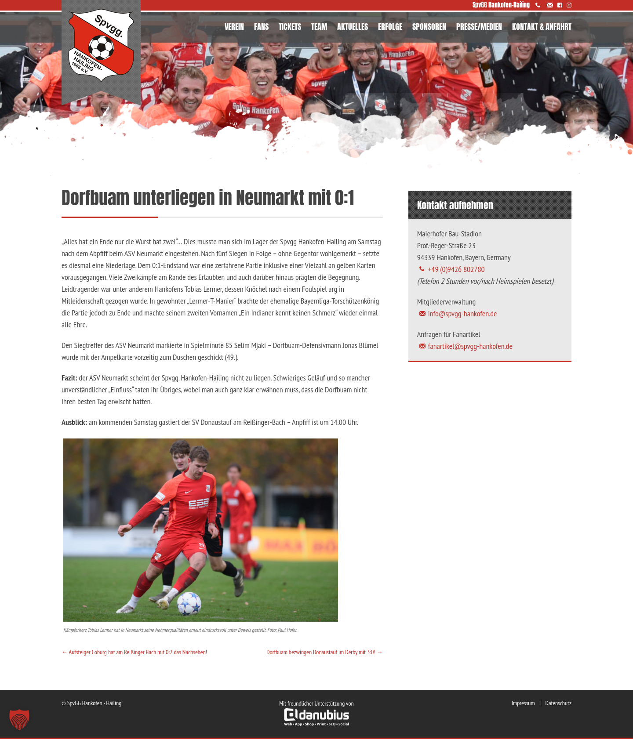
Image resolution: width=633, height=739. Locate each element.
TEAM (319, 27)
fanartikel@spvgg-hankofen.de (470, 346)
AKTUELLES (352, 27)
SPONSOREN (429, 27)
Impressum (523, 703)
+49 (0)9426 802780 (456, 269)
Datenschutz (558, 703)
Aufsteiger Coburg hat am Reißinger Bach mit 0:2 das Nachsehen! (134, 652)
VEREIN (234, 27)
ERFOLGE (390, 27)
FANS (261, 27)
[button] (19, 719)
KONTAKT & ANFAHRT (541, 27)
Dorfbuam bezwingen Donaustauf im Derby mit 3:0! (324, 652)
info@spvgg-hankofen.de (462, 313)
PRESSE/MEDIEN (479, 27)
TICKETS (290, 27)
